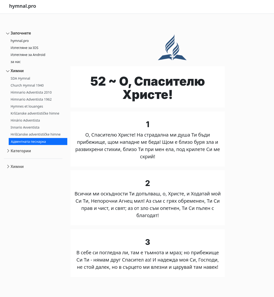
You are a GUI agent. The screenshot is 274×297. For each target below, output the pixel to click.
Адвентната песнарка (28, 141)
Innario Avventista (25, 127)
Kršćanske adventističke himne (35, 113)
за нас (16, 61)
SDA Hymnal (20, 78)
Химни (17, 70)
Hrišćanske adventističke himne (36, 134)
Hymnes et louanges (27, 106)
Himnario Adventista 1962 (31, 99)
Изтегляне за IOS (24, 47)
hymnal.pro (20, 40)
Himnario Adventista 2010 (31, 92)
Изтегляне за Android (28, 54)
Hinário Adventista (25, 120)
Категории (21, 150)
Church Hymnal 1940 (27, 85)
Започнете (21, 33)
